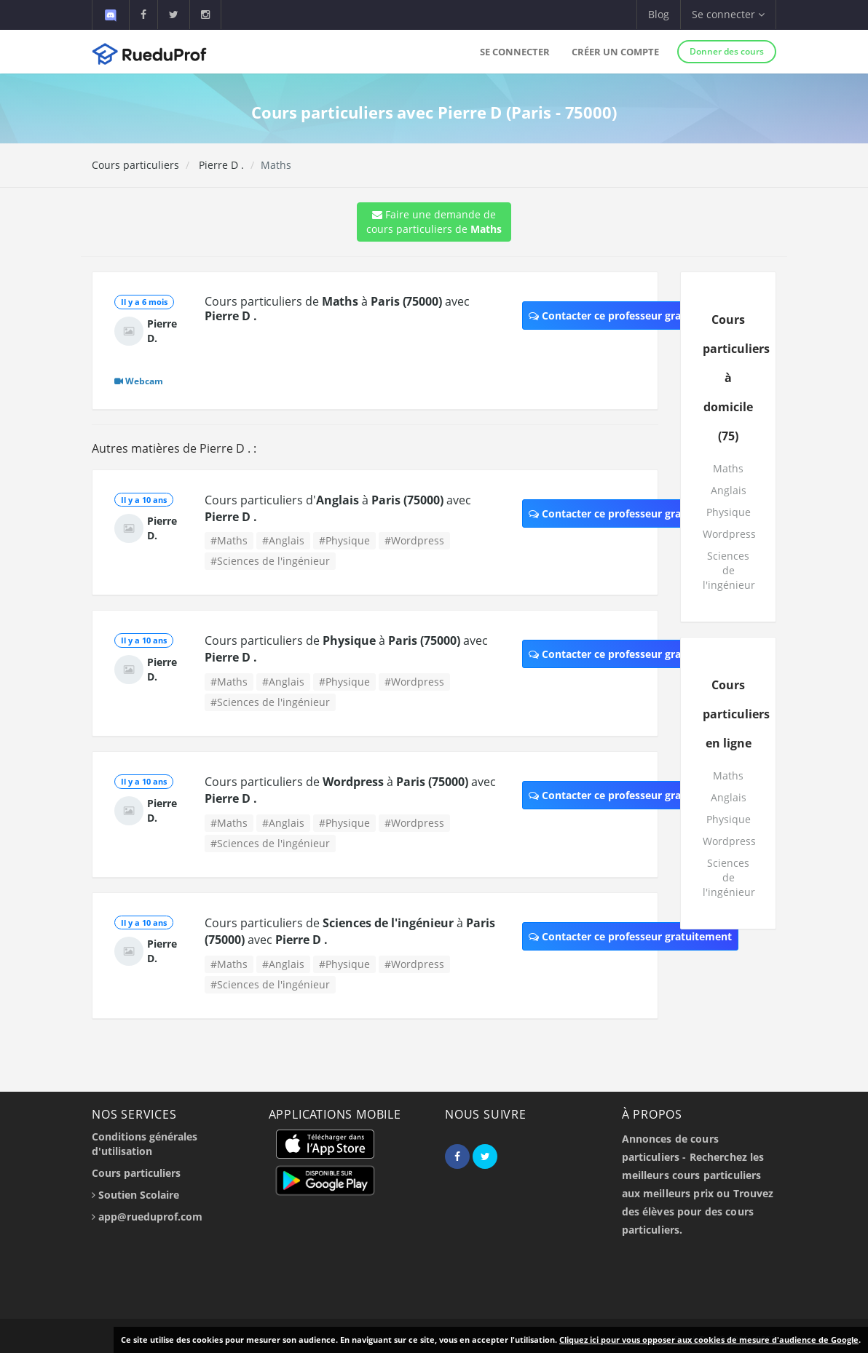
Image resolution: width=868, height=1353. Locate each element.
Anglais (728, 490)
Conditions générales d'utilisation (144, 1144)
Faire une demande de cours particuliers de (434, 221)
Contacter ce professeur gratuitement (630, 315)
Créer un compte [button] (615, 51)
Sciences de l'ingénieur (729, 570)
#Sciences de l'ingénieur (270, 561)
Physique (728, 512)
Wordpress (729, 534)
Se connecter (515, 51)
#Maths (229, 540)
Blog (658, 14)
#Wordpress (414, 540)
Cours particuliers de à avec (337, 308)
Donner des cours (727, 51)
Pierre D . (220, 165)
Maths (728, 468)
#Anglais (283, 540)
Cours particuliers (135, 165)
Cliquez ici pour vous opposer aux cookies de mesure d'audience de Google (709, 1339)
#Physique (344, 540)
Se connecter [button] (728, 14)
